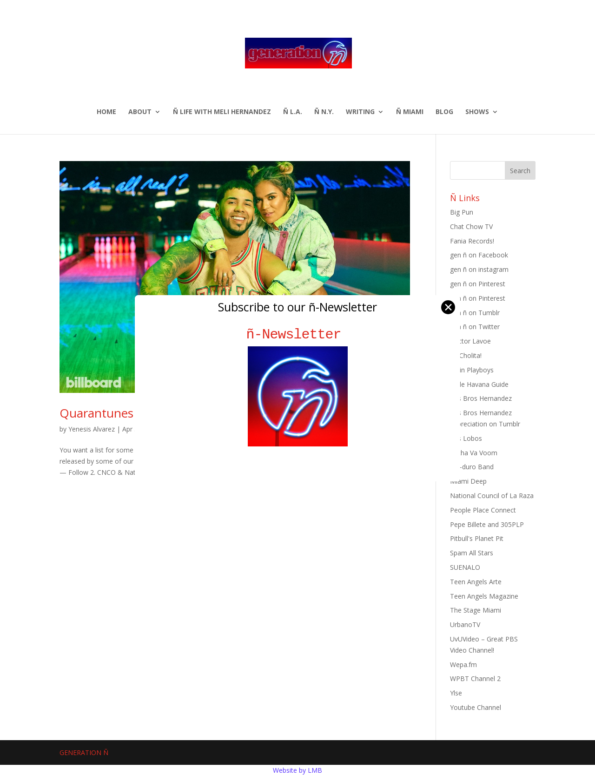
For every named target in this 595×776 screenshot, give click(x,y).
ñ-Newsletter (297, 334)
